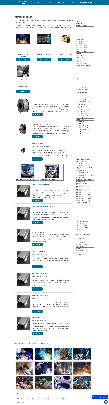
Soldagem (78, 254)
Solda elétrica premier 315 (40, 11)
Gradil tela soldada (80, 229)
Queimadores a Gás (80, 250)
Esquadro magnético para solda (53, 11)
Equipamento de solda (81, 163)
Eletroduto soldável (81, 155)
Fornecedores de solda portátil (84, 204)
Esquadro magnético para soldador (84, 175)
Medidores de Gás (80, 248)
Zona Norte (26, 379)
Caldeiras (78, 240)
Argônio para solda (80, 55)
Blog (72, 2)
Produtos (61, 2)
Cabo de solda (79, 61)
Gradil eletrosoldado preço (83, 227)
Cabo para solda (80, 80)
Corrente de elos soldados (82, 109)
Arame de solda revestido (82, 51)
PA (65, 366)
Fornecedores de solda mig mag (83, 200)
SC (39, 366)
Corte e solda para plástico (82, 119)
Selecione (18, 366)
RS (43, 366)
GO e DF (57, 366)
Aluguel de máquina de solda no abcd (83, 31)
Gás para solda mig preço (82, 219)
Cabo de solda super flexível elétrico (83, 73)
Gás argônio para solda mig (82, 210)
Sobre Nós (49, 2)
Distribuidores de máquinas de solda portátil (83, 149)
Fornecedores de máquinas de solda (83, 187)
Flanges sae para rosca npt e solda (84, 179)
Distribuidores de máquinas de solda (83, 146)
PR (36, 366)
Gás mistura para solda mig (82, 212)
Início (37, 2)
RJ (22, 366)
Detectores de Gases (81, 242)
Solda (77, 252)
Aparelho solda (79, 37)
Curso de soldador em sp (82, 137)
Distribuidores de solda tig (82, 152)
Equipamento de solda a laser (83, 165)
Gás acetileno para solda (82, 206)
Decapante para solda (81, 139)
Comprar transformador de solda (84, 95)
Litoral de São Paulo (62, 379)
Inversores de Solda (81, 246)
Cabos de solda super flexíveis (83, 82)
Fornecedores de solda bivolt (83, 194)
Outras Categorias (83, 235)
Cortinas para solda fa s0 (82, 133)
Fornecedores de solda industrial (84, 198)
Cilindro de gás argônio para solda (84, 87)
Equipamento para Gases (82, 244)
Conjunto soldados (80, 104)
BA (49, 366)
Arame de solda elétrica (82, 41)
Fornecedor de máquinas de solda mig (84, 184)
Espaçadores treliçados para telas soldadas (84, 168)
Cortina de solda (80, 123)
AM (62, 366)
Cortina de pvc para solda (82, 121)
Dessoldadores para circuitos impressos (83, 141)
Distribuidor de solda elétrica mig (84, 144)
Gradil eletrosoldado (81, 225)
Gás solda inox (79, 223)
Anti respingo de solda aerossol (84, 33)
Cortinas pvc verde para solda (83, 135)
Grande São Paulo (52, 379)
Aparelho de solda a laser (82, 35)
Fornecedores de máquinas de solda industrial (84, 190)
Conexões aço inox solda (82, 99)
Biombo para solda (80, 57)
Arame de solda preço (81, 49)
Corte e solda (79, 117)
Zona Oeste (33, 379)
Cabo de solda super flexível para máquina (84, 78)
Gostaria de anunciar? (87, 2)
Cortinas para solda (81, 131)
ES (29, 366)
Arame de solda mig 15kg (81, 45)
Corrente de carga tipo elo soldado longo (82, 107)
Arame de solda (79, 39)
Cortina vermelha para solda (83, 127)
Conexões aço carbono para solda (84, 97)
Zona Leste (45, 379)
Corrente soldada (80, 111)
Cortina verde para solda (82, 125)
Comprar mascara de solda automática (82, 93)
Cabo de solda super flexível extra (84, 75)
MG (26, 366)
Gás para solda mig (80, 217)
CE (53, 366)
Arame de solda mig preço (82, 47)
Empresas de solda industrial (83, 159)
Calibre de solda (80, 84)
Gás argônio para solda (81, 208)
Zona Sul (38, 379)
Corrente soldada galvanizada (83, 115)
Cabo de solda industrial (82, 67)
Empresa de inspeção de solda (83, 157)
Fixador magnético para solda (83, 177)
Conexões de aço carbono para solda (83, 102)
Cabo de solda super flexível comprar (83, 70)
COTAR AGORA (22, 59)
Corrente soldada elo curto (83, 113)
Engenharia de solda (81, 161)
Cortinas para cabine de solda (83, 129)
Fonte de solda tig (80, 181)
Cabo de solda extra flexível (83, 65)
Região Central (19, 379)
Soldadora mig (30, 11)
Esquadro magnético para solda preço (83, 173)
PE (46, 366)
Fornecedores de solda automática (84, 192)
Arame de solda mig (80, 43)
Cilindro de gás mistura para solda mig (84, 90)
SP (33, 366)
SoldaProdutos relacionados (81, 23)
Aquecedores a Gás (80, 238)
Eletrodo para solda (81, 153)
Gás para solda (79, 215)
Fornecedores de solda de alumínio (84, 196)
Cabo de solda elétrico (81, 63)
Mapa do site (78, 392)
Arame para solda (80, 53)
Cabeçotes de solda (81, 59)
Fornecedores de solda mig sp (83, 202)
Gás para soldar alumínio (82, 221)
